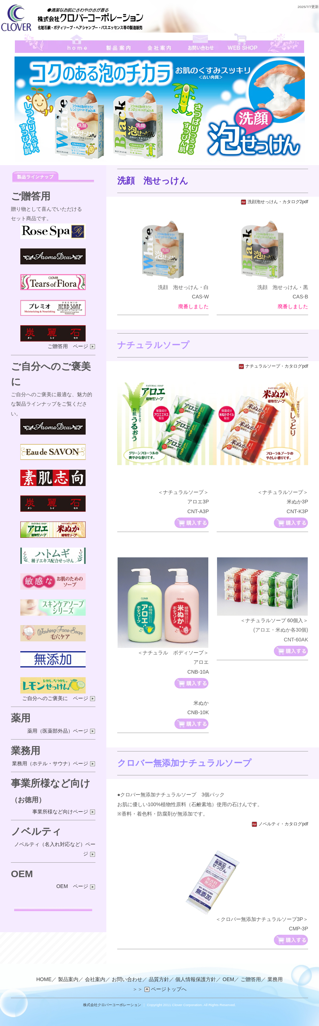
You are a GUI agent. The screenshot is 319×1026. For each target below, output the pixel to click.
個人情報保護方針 (195, 980)
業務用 (275, 980)
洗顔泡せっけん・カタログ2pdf (274, 201)
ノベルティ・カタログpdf (279, 823)
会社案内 (95, 980)
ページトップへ (165, 989)
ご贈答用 (251, 980)
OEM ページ (75, 886)
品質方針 (159, 980)
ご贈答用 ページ (71, 346)
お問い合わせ (127, 980)
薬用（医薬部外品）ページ (61, 731)
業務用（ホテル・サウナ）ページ (53, 763)
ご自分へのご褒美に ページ (58, 698)
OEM (228, 980)
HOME (44, 980)
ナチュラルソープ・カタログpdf (273, 366)
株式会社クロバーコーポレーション (112, 1005)
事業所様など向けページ (63, 811)
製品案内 (68, 980)
